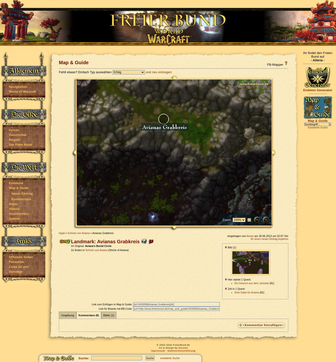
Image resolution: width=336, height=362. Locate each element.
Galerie (14, 218)
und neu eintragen (159, 72)
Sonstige (16, 271)
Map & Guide (19, 188)
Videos (14, 209)
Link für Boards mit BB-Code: (116, 308)
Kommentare (21, 199)
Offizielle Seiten (21, 257)
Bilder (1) (108, 315)
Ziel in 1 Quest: (235, 288)
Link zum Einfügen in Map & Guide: (112, 304)
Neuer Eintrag (22, 193)
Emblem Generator (317, 88)
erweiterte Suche (170, 358)
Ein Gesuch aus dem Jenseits (252, 283)
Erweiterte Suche (317, 127)
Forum (14, 130)
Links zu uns (19, 267)
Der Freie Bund (20, 144)
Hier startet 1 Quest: (238, 279)
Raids (13, 204)
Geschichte (18, 135)
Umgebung (67, 315)
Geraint (183, 348)
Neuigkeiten (18, 87)
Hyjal (62, 233)
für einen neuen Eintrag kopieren (269, 238)
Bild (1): (231, 247)
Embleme (16, 183)
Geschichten (18, 214)
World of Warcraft (22, 91)
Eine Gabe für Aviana (247, 292)
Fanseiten (16, 262)
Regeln (14, 140)
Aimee (250, 236)
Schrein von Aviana (79, 233)
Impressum (158, 351)
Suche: (83, 358)
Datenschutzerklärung (182, 351)
